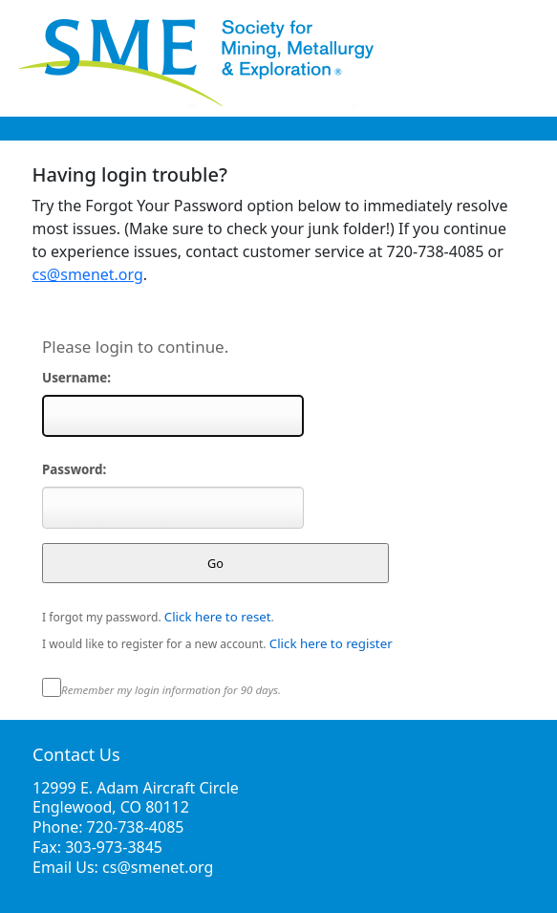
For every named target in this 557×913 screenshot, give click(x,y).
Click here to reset (217, 616)
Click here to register (331, 643)
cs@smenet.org (87, 274)
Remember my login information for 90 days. (171, 690)
